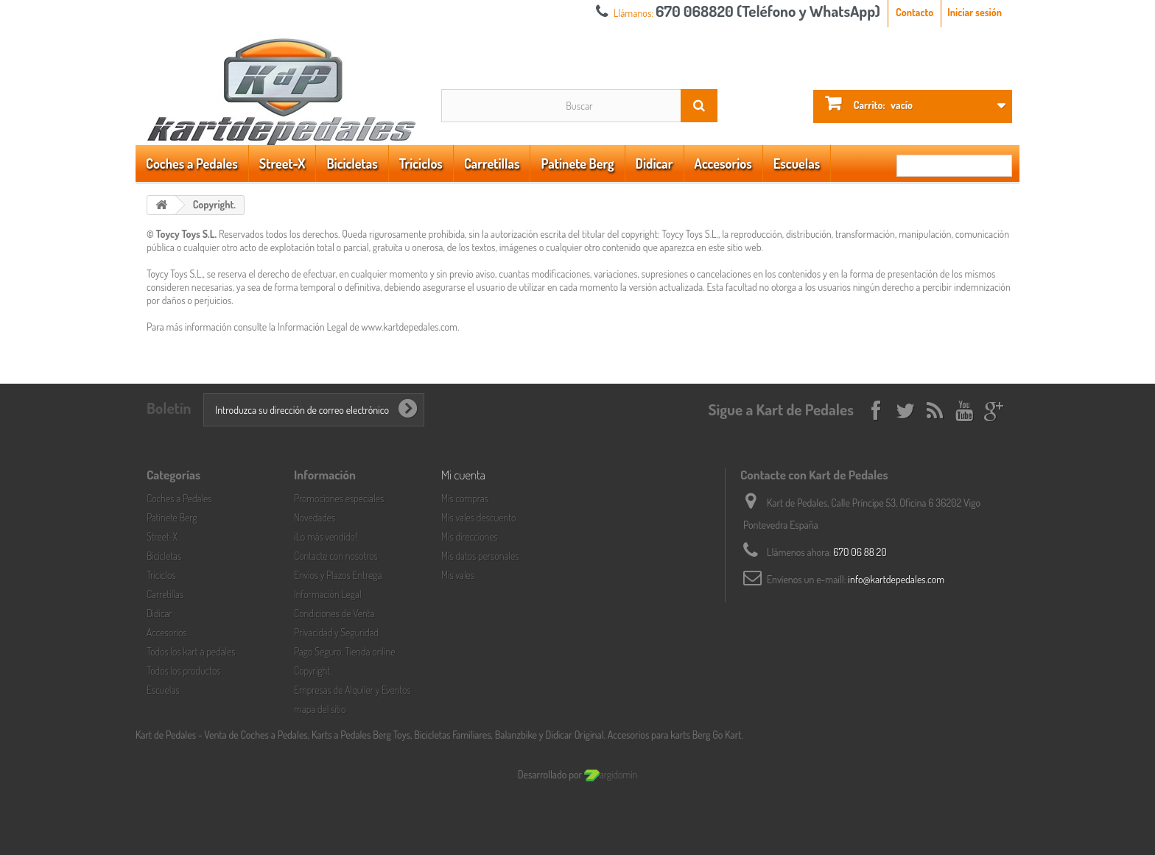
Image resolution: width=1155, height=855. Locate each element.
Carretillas (492, 163)
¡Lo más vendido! (325, 536)
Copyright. (312, 670)
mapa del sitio (319, 709)
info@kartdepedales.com (896, 579)
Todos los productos (184, 670)
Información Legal (328, 594)
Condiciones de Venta (334, 613)
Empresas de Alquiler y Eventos (352, 689)
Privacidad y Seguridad (336, 632)
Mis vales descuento (478, 517)
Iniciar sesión (974, 12)
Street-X (282, 163)
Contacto (914, 12)
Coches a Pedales (192, 163)
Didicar (654, 163)
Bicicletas (351, 163)
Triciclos (421, 163)
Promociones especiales (339, 498)
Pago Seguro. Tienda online (344, 651)
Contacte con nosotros (336, 555)
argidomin (610, 774)
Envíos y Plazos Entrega (338, 575)
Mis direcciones (469, 536)
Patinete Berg (577, 163)
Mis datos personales (480, 555)
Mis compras (464, 498)
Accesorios (723, 163)
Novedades (314, 517)
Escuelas (796, 163)
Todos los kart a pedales (191, 651)
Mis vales (457, 575)
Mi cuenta (463, 474)
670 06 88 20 (860, 552)
